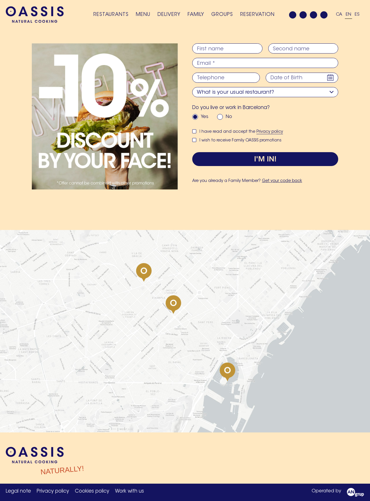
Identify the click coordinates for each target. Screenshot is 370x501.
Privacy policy (269, 132)
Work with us (129, 491)
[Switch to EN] (348, 15)
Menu (143, 14)
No (229, 116)
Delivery (169, 14)
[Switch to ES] (357, 15)
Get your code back (282, 181)
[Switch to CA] (339, 15)
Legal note (18, 491)
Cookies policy (92, 491)
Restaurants (111, 14)
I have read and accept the (241, 132)
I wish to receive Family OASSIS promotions (240, 140)
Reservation (257, 14)
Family (196, 14)
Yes (204, 116)
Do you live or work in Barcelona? (231, 107)
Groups (222, 14)
